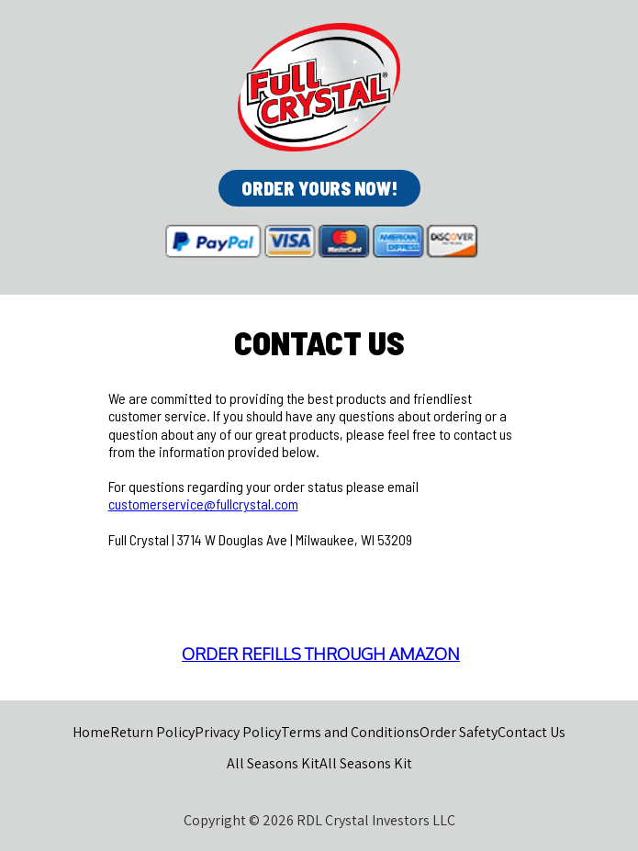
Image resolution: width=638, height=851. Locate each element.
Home (91, 732)
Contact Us (531, 732)
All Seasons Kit (273, 763)
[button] (319, 188)
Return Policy (152, 732)
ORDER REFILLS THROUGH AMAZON (321, 654)
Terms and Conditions (350, 732)
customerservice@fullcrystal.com (203, 503)
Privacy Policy (238, 732)
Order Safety (459, 732)
